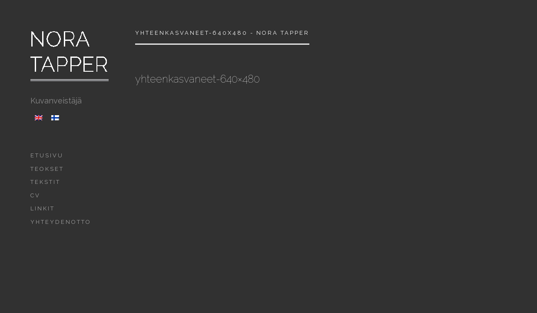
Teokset (47, 169)
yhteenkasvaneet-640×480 (197, 79)
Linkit (42, 208)
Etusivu (46, 155)
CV (35, 195)
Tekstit (45, 182)
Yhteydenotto (60, 222)
